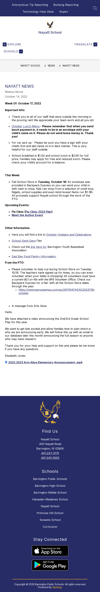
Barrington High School (50, 485)
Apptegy (57, 587)
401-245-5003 (50, 457)
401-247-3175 (50, 453)
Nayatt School (30, 65)
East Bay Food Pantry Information (34, 256)
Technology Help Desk (38, 11)
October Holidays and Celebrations (68, 234)
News (51, 65)
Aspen (63, 11)
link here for (38, 247)
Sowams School (50, 520)
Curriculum (50, 526)
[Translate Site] (85, 44)
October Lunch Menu (26, 126)
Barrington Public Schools (50, 479)
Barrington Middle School (50, 492)
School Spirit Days (24, 240)
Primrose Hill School (50, 513)
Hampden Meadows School (50, 499)
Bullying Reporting (66, 4)
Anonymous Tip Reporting (30, 4)
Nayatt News (71, 65)
